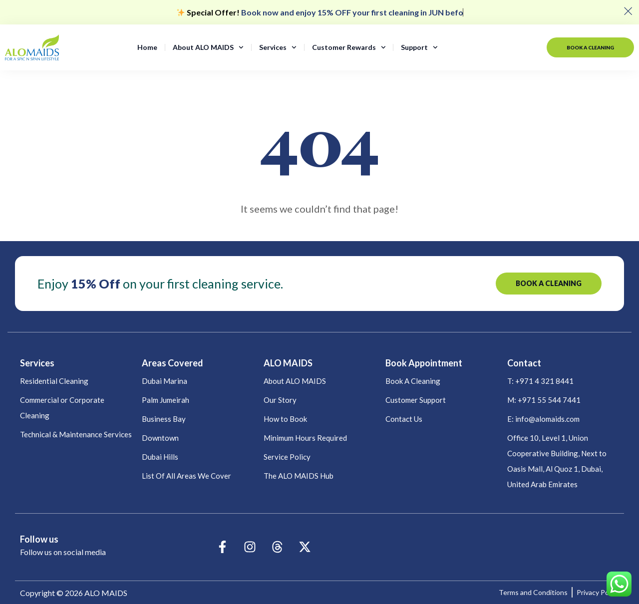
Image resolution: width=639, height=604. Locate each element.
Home (147, 47)
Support (419, 47)
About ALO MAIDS (208, 47)
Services (278, 47)
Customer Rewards (349, 47)
